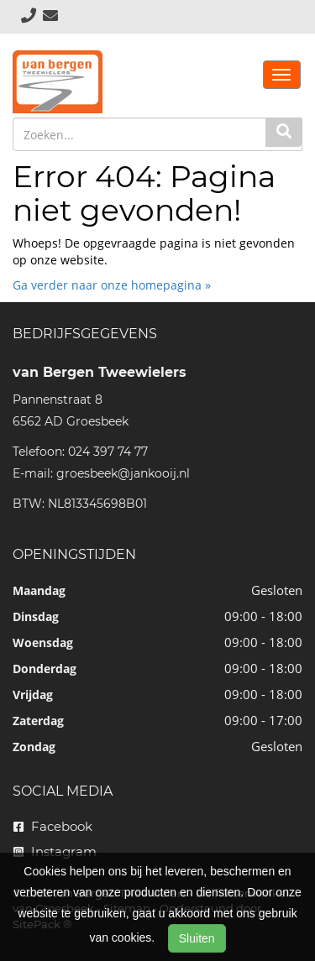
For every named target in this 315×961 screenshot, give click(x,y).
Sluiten (197, 938)
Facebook (52, 826)
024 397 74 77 (108, 451)
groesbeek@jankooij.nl (123, 473)
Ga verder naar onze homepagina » (112, 285)
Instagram (55, 851)
